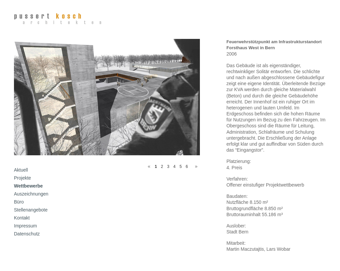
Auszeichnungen (31, 194)
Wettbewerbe (28, 186)
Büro (19, 201)
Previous (148, 165)
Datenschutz (27, 233)
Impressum (25, 225)
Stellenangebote (30, 209)
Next (195, 165)
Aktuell (21, 170)
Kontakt (22, 217)
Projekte (22, 178)
